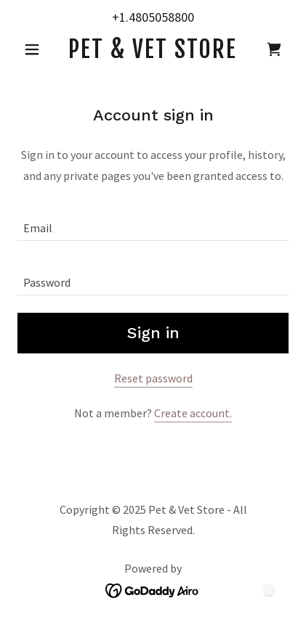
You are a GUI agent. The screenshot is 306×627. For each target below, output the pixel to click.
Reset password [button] (153, 378)
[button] (37, 49)
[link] (153, 49)
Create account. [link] (193, 413)
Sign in (153, 333)
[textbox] (153, 222)
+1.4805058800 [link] (153, 17)
